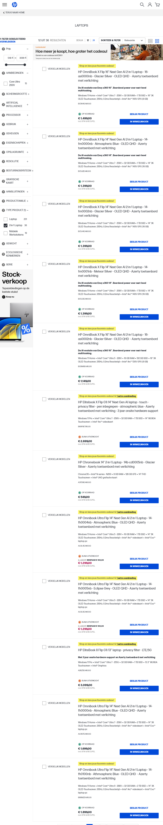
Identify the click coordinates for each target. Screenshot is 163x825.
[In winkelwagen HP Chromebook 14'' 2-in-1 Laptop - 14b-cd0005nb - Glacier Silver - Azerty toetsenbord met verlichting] (139, 500)
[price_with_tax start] (8, 58)
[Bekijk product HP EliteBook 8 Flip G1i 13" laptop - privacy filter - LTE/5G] (139, 681)
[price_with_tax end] (21, 58)
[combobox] (122, 40)
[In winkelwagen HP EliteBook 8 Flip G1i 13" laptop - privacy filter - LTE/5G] (139, 688)
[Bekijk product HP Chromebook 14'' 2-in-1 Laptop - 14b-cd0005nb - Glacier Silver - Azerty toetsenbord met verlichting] (139, 493)
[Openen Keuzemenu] (5, 5)
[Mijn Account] (150, 5)
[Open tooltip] (3, 49)
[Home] (14, 4)
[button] (15, 49)
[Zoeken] (142, 5)
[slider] (6, 65)
